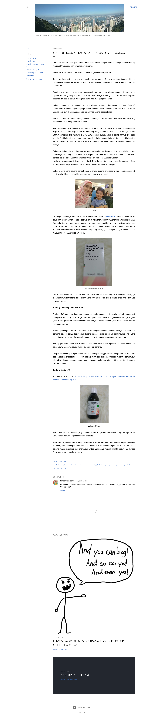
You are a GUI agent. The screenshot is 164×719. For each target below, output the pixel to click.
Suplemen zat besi (34, 79)
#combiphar (31, 58)
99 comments (63, 649)
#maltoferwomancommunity (85, 465)
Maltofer (30, 76)
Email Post (62, 462)
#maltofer (30, 61)
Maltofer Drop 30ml (69, 380)
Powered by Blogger (82, 707)
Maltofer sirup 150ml (84, 376)
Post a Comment (73, 679)
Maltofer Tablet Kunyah (105, 376)
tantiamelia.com (67, 481)
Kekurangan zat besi (35, 73)
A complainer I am (75, 675)
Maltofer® (110, 216)
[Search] (134, 7)
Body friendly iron (33, 69)
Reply (62, 490)
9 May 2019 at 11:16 (81, 481)
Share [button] (28, 48)
